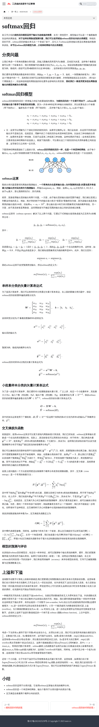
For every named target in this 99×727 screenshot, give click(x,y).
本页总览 (8, 18)
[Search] (87, 4)
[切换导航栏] (4, 4)
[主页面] (4, 12)
